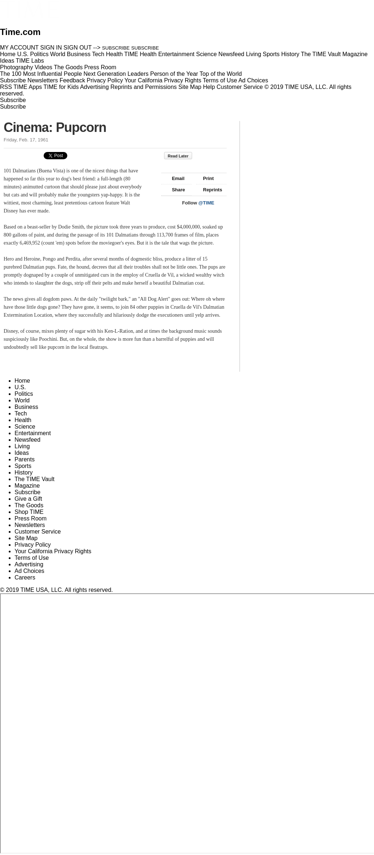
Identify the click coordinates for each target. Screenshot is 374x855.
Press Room (31, 518)
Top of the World (221, 74)
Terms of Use (220, 80)
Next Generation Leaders (115, 74)
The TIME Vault (35, 479)
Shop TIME (29, 512)
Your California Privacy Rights (162, 80)
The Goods (29, 505)
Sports (23, 466)
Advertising (94, 87)
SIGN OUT (78, 47)
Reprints (209, 189)
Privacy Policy (105, 80)
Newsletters (43, 80)
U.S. (20, 387)
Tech (21, 413)
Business (26, 407)
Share (175, 189)
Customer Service (239, 87)
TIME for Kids (61, 87)
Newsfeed (27, 440)
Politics (24, 394)
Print (205, 178)
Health (23, 420)
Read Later (181, 156)
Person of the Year (174, 74)
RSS (6, 87)
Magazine (27, 486)
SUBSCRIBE (116, 48)
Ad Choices (256, 80)
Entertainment (33, 433)
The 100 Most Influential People (41, 74)
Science (25, 426)
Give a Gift (28, 499)
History (24, 472)
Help (209, 87)
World (22, 400)
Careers (25, 577)
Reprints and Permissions (144, 87)
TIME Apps (27, 87)
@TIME (206, 203)
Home (22, 381)
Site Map (189, 87)
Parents (25, 459)
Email (174, 178)
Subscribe (13, 80)
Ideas (22, 453)
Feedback (72, 80)
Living (22, 446)
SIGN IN (51, 47)
